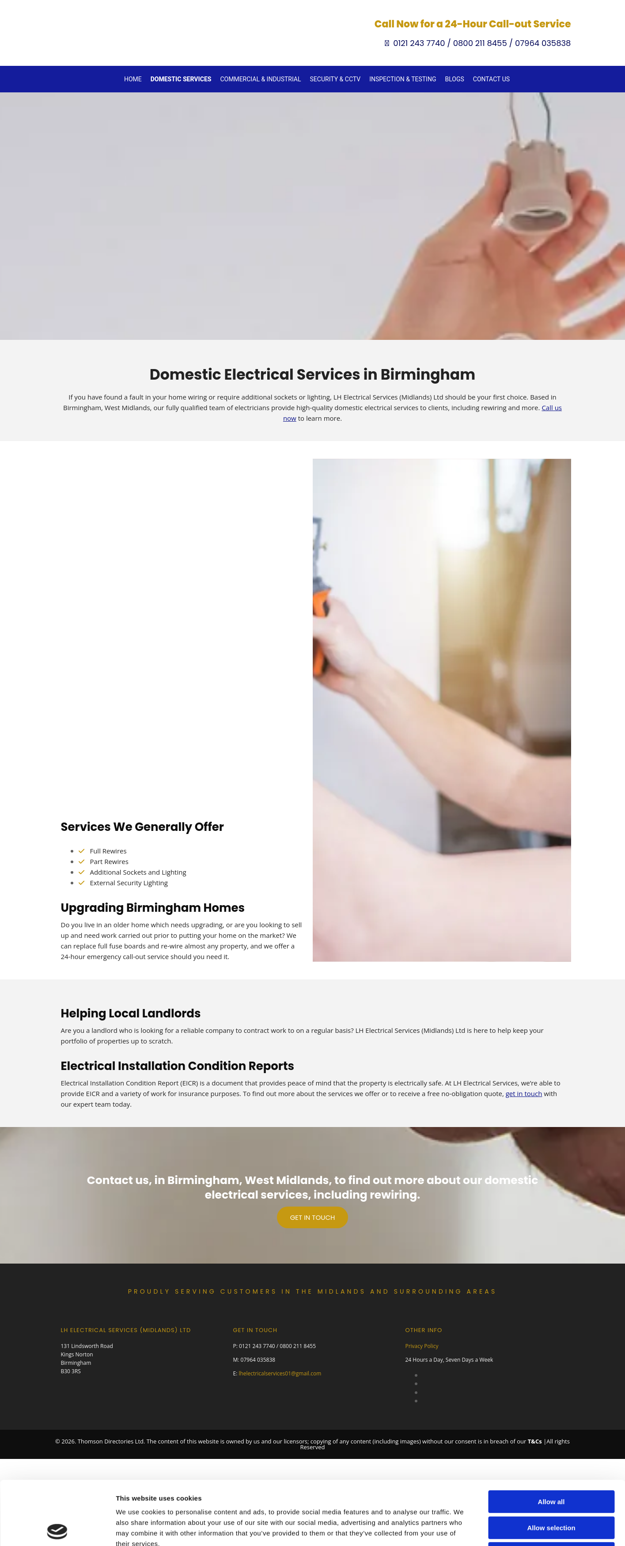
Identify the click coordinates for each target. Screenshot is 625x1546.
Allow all (551, 1339)
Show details (463, 1430)
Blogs (454, 79)
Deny (551, 1391)
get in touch (524, 1093)
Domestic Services (181, 79)
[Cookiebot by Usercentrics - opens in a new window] (57, 1430)
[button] (312, 1217)
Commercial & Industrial (260, 79)
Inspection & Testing (402, 79)
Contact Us (491, 79)
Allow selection (551, 1365)
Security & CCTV (335, 79)
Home (133, 79)
